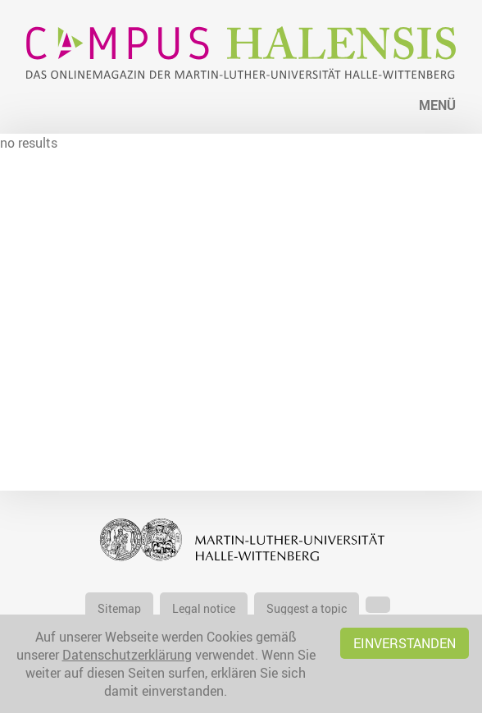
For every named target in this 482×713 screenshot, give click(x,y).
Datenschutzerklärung (127, 655)
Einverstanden (404, 643)
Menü (437, 105)
